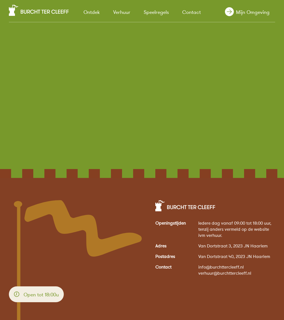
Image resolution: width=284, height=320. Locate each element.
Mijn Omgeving (252, 12)
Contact (191, 12)
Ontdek (91, 12)
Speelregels (156, 12)
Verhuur (121, 12)
